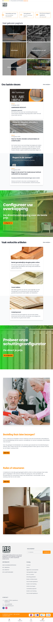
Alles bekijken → (47, 84)
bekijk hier (25, 0)
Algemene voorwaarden (32, 569)
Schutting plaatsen (31, 577)
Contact (28, 565)
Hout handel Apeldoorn (32, 581)
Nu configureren (8, 355)
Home (27, 567)
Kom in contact (30, 574)
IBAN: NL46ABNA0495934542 (9, 565)
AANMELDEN (47, 552)
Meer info (6, 453)
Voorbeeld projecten (31, 588)
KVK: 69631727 (5, 569)
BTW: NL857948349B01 (7, 572)
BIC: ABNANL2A (5, 567)
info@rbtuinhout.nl (8, 605)
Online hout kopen (30, 586)
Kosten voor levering (31, 584)
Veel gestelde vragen (31, 572)
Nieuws (13, 103)
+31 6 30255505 (7, 604)
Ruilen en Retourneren (31, 579)
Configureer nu (8, 223)
